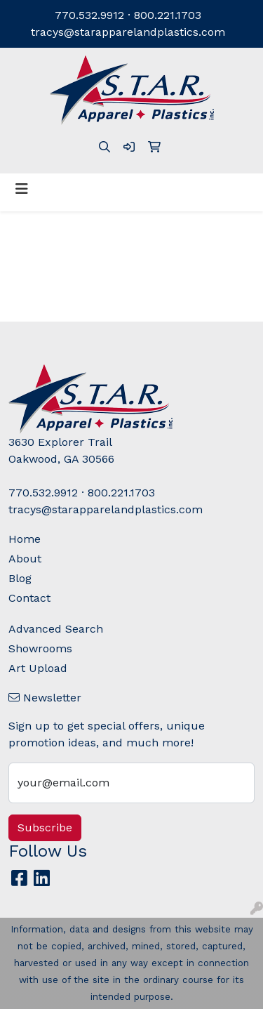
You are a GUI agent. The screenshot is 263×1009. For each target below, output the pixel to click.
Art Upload (37, 668)
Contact (29, 598)
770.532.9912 (89, 15)
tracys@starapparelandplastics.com (128, 32)
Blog (20, 578)
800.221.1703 (167, 15)
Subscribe (45, 827)
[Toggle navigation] (21, 189)
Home (24, 539)
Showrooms (40, 648)
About (24, 558)
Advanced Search (55, 628)
